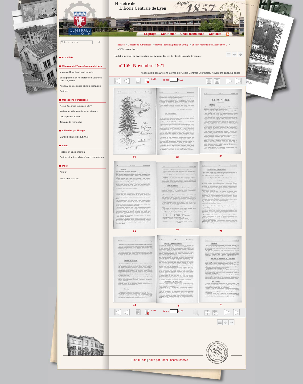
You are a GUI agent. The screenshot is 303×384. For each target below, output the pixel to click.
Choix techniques (192, 34)
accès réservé (179, 360)
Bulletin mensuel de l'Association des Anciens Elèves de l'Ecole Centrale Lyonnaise (158, 55)
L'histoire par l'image (73, 130)
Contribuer (168, 34)
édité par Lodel (158, 360)
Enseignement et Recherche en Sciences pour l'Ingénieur (81, 79)
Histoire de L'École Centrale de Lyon (140, 6)
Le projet (150, 34)
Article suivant (240, 54)
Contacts (215, 34)
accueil (121, 44)
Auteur (63, 172)
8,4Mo (154, 79)
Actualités (67, 57)
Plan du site (139, 360)
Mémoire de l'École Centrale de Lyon (82, 66)
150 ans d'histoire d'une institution (77, 72)
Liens (65, 145)
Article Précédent (234, 54)
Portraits (64, 91)
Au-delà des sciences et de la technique (80, 86)
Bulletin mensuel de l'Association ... (210, 44)
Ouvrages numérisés (70, 116)
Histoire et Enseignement (73, 152)
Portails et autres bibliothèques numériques (82, 157)
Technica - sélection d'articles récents (79, 111)
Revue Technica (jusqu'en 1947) (171, 44)
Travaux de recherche (71, 122)
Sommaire (228, 54)
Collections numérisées (140, 44)
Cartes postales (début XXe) (74, 136)
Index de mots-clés (69, 178)
